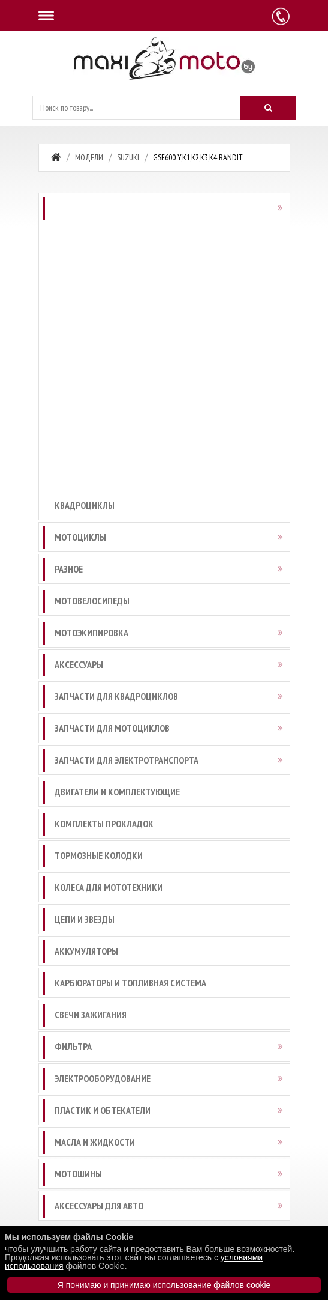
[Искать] (268, 108)
